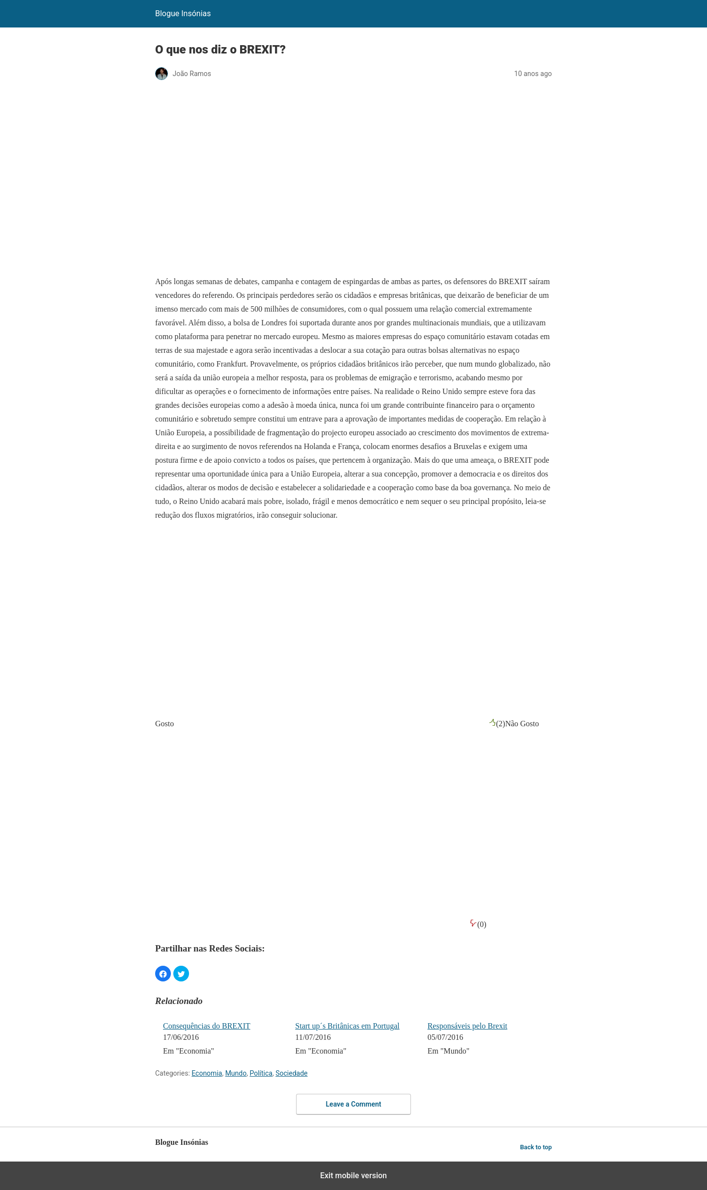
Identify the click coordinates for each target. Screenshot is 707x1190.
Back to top (536, 1147)
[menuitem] (222, 1039)
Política (260, 1073)
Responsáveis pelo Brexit (468, 1026)
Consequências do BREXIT (206, 1026)
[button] (163, 973)
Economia (206, 1073)
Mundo (236, 1073)
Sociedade (291, 1073)
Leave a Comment (353, 1104)
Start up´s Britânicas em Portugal (347, 1026)
